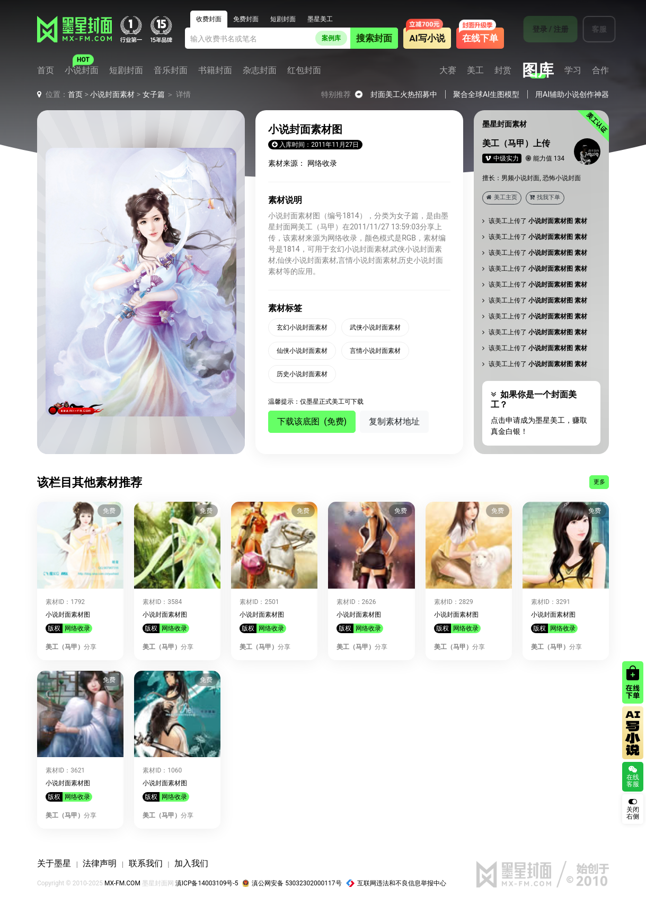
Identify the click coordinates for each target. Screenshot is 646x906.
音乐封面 (171, 70)
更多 (599, 481)
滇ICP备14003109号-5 (206, 883)
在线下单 (480, 38)
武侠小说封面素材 (375, 327)
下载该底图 (312, 421)
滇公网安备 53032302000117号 (291, 883)
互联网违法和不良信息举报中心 (396, 883)
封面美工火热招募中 (403, 94)
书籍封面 (215, 70)
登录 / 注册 (544, 29)
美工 (475, 70)
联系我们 (146, 863)
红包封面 (304, 70)
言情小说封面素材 (375, 350)
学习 (572, 70)
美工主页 (501, 197)
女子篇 (154, 94)
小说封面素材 (112, 94)
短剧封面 (126, 70)
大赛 (447, 70)
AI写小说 (427, 38)
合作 (600, 70)
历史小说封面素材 (302, 374)
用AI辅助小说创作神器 (572, 94)
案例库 (331, 38)
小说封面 (82, 70)
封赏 (502, 70)
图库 (538, 70)
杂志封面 (260, 70)
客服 (592, 29)
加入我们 (191, 863)
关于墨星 (54, 863)
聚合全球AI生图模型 (486, 94)
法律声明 (100, 863)
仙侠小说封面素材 (302, 350)
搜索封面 (374, 38)
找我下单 (544, 197)
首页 (45, 70)
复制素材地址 (394, 421)
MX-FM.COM (122, 883)
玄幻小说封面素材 (302, 327)
